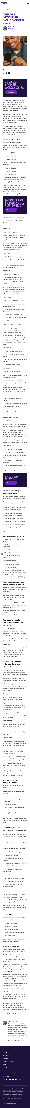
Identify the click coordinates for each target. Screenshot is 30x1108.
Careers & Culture (8, 1061)
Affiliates (5, 1058)
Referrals (5, 1071)
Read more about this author (16, 1040)
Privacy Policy (7, 1098)
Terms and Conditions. (18, 1094)
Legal (4, 1064)
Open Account (11, 92)
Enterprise (6, 1055)
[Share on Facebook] (3, 73)
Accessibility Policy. (16, 1098)
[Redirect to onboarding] (15, 88)
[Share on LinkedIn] (9, 73)
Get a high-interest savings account (16, 257)
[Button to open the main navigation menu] (28, 3)
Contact (5, 1052)
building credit (22, 243)
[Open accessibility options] (2, 554)
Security (5, 1068)
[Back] (5, 10)
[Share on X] (6, 73)
